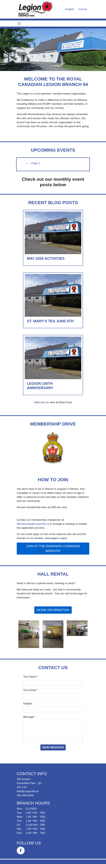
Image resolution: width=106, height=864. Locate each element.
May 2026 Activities (46, 258)
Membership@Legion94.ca (33, 523)
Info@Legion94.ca (28, 791)
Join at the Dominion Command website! (53, 548)
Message (28, 716)
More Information (53, 610)
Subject (27, 703)
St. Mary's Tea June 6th (50, 321)
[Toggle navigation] (19, 23)
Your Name (29, 676)
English (69, 9)
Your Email (29, 690)
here (43, 402)
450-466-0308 (25, 795)
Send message (53, 747)
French (83, 9)
